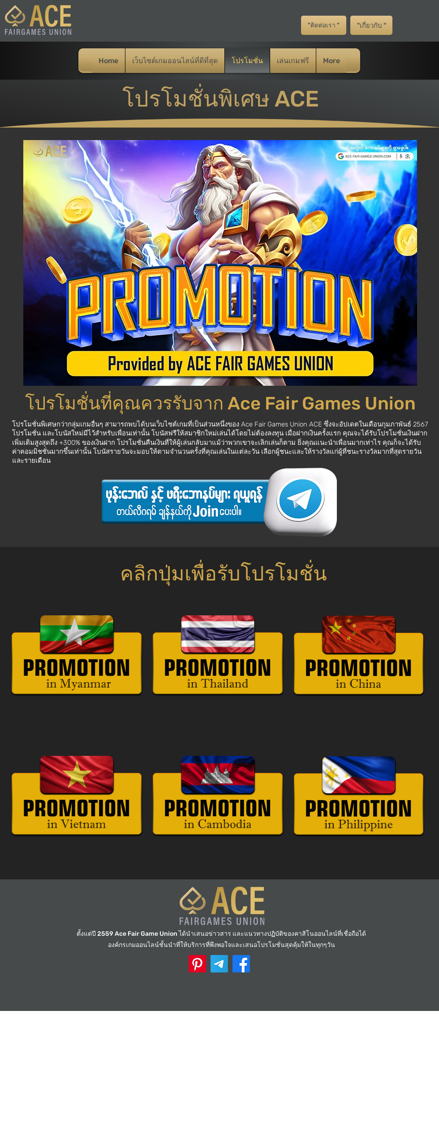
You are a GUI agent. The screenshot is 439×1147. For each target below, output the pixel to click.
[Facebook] (241, 963)
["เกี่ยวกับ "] (371, 25)
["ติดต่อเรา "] (323, 25)
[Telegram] (219, 963)
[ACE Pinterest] (197, 963)
